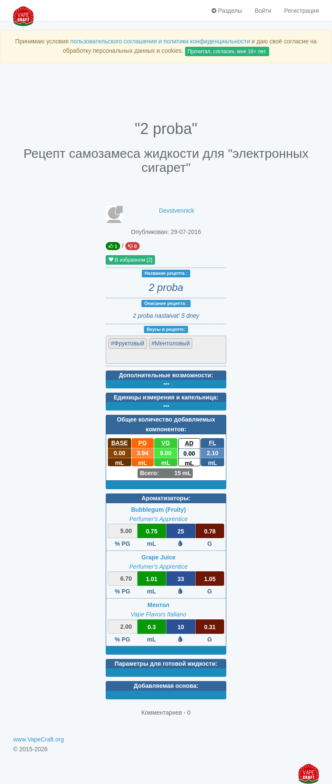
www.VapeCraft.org (38, 739)
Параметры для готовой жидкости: (166, 663)
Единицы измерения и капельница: (166, 397)
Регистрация (301, 10)
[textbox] (145, 355)
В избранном (130, 260)
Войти (263, 10)
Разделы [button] (226, 10)
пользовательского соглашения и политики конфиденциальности (160, 41)
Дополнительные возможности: (166, 375)
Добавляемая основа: (166, 685)
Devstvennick (176, 210)
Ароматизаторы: (165, 498)
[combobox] (166, 349)
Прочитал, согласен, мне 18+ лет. (227, 51)
